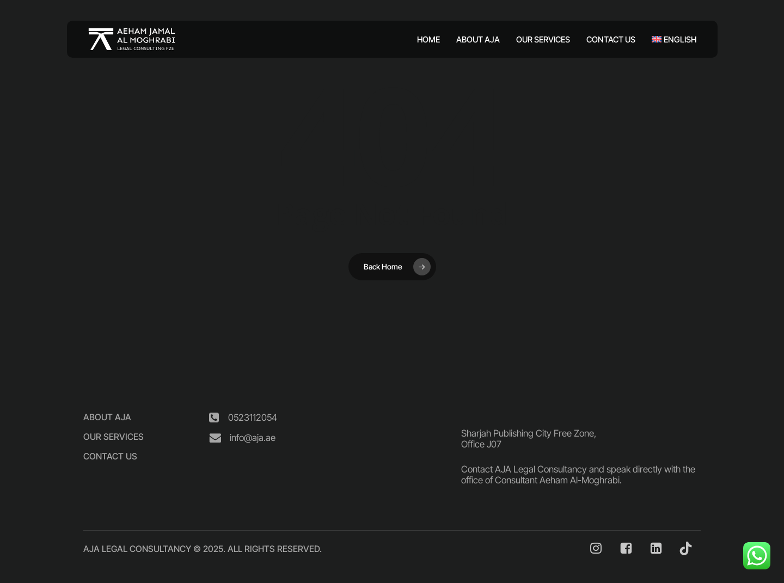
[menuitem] (670, 39)
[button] (107, 417)
